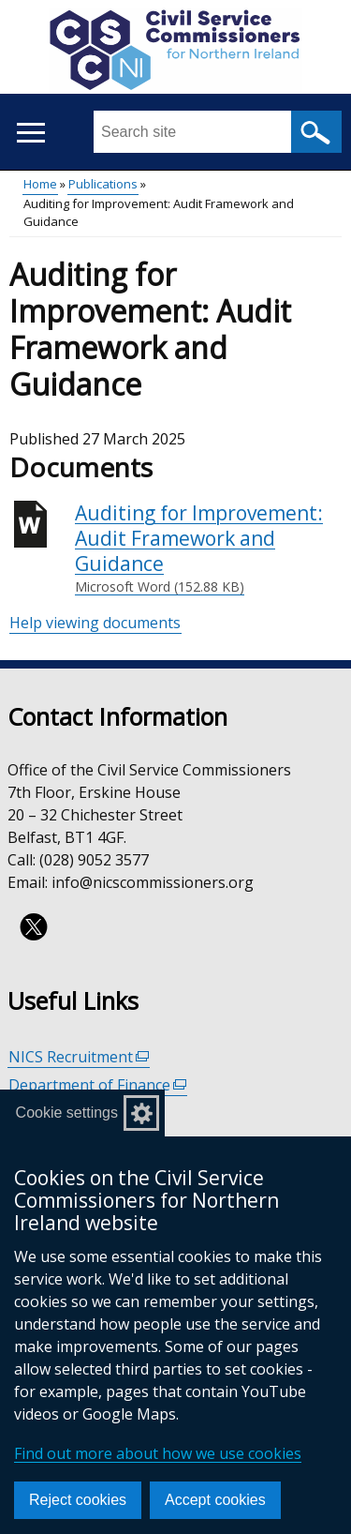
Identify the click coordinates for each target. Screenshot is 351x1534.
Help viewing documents (95, 622)
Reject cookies (77, 1500)
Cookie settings (67, 1112)
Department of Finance (97, 1085)
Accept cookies (215, 1500)
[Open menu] (30, 132)
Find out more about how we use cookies (157, 1453)
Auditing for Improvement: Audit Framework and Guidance (208, 548)
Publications (103, 183)
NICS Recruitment (79, 1057)
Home (40, 183)
